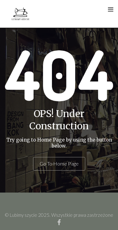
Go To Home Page (59, 163)
